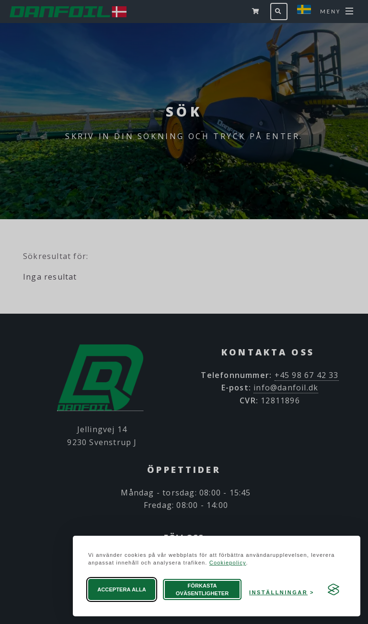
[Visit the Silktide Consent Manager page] (333, 589)
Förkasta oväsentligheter (202, 589)
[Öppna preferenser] (281, 589)
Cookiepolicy (227, 562)
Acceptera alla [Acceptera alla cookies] (121, 589)
